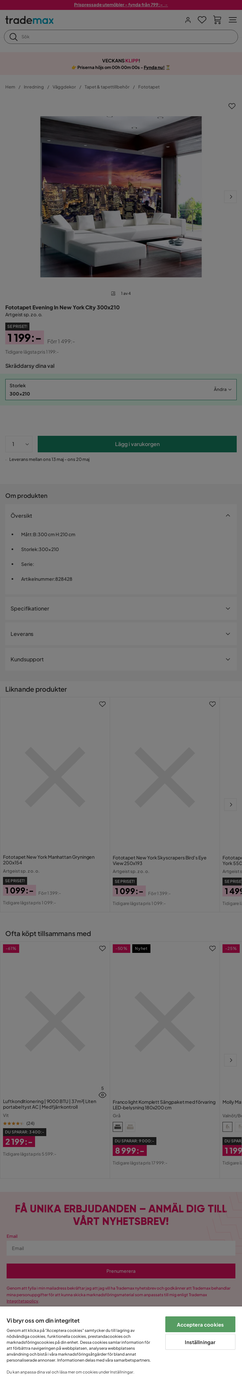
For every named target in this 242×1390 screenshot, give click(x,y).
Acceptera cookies (200, 1324)
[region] (121, 1348)
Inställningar (200, 1342)
